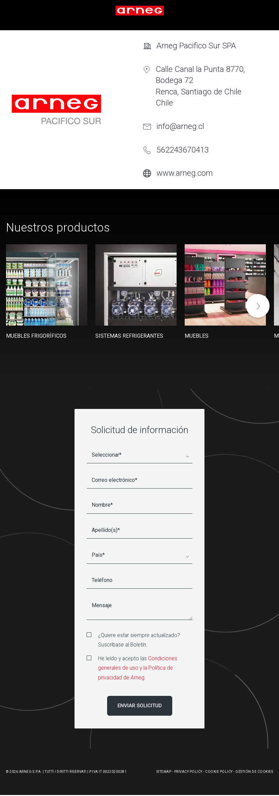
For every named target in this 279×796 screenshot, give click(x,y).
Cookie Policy (219, 771)
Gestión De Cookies (254, 771)
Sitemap (164, 771)
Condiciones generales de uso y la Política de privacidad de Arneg (137, 668)
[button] (258, 306)
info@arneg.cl (180, 126)
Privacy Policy (188, 771)
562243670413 (182, 150)
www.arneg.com (184, 173)
